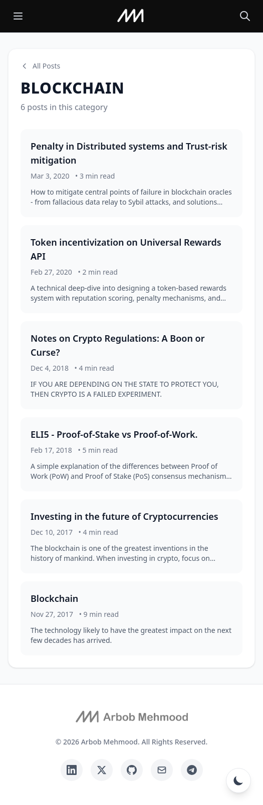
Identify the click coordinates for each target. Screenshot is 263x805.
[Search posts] (245, 16)
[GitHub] (132, 770)
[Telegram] (192, 770)
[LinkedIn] (72, 770)
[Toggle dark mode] (238, 780)
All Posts (40, 66)
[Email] (162, 770)
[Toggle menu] (18, 16)
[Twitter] (102, 770)
